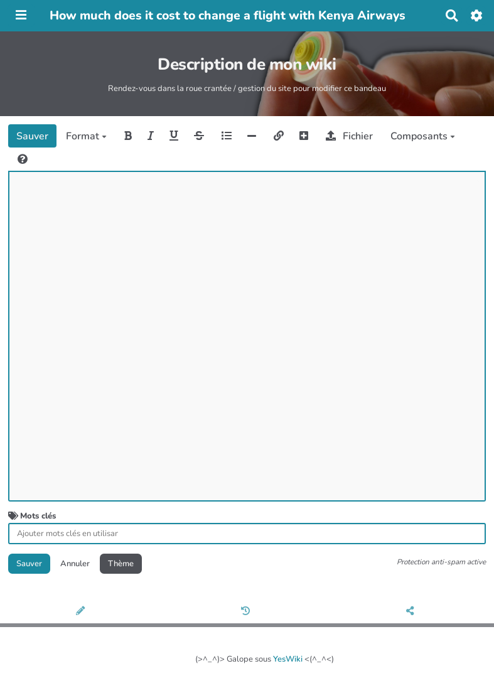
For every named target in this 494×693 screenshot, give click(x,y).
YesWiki (288, 659)
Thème (121, 563)
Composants (422, 136)
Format (86, 136)
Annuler (75, 563)
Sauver (32, 136)
